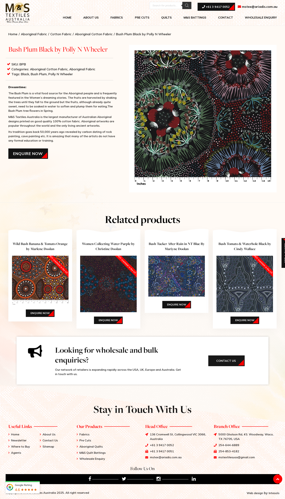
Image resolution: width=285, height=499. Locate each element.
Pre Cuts (85, 440)
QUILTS (166, 17)
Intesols (274, 493)
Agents (16, 452)
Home (12, 34)
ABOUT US (91, 17)
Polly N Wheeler (60, 74)
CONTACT (225, 17)
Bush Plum (39, 74)
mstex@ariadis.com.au (258, 7)
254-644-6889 (228, 445)
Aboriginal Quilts (91, 446)
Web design (255, 493)
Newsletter (19, 440)
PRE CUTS (142, 17)
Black (25, 74)
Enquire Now (28, 153)
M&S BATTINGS (195, 17)
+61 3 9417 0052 (216, 7)
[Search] (186, 5)
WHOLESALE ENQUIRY (261, 17)
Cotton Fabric (60, 34)
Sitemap (48, 446)
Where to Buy (20, 446)
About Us (49, 434)
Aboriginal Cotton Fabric (94, 34)
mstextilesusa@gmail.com (236, 457)
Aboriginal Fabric (34, 34)
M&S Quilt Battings (92, 452)
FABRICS (117, 17)
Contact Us (50, 440)
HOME (67, 17)
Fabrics (84, 434)
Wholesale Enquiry (92, 458)
